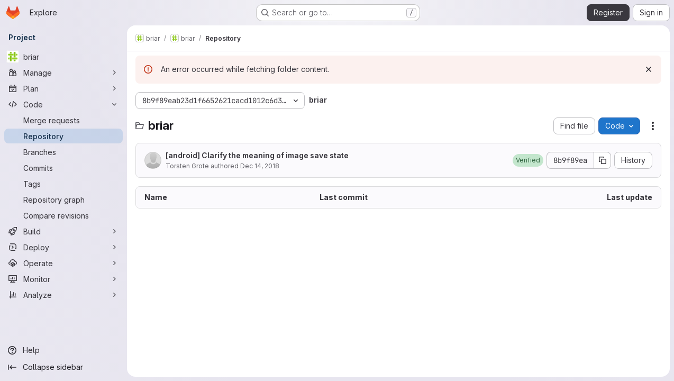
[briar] (63, 56)
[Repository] (63, 136)
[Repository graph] (63, 199)
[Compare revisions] (63, 215)
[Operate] (63, 263)
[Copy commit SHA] (602, 160)
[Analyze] (63, 294)
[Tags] (63, 183)
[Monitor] (63, 278)
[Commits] (63, 167)
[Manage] (63, 72)
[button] (528, 160)
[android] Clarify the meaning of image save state (257, 155)
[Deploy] (63, 247)
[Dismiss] (648, 69)
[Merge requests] (63, 120)
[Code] (63, 104)
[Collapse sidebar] (63, 367)
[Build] (63, 231)
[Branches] (63, 151)
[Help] (63, 350)
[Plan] (63, 88)
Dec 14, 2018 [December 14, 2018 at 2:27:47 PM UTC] (259, 166)
